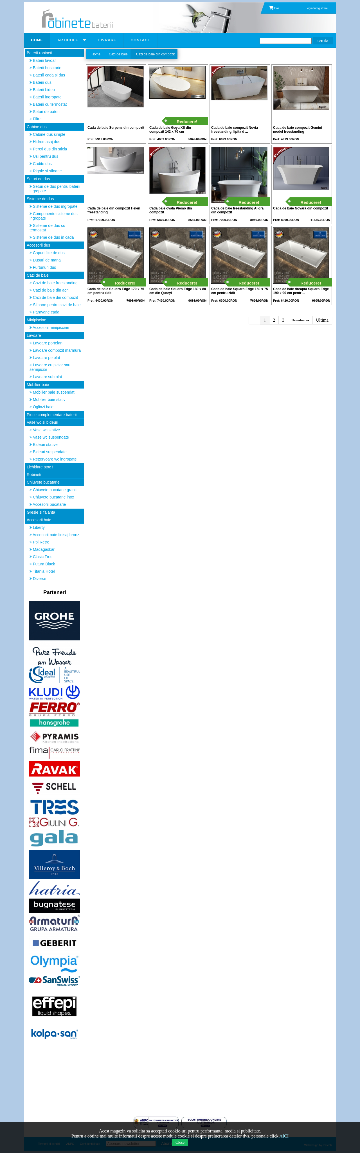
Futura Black (42, 564)
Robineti (34, 474)
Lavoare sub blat (46, 376)
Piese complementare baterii (51, 414)
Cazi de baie (38, 275)
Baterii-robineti (39, 53)
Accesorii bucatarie (48, 504)
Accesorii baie (39, 520)
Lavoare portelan (46, 343)
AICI (284, 1136)
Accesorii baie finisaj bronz (54, 534)
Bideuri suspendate (48, 452)
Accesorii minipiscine (49, 327)
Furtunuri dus (43, 267)
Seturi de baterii (45, 111)
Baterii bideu (42, 89)
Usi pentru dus (44, 156)
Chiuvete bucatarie (43, 482)
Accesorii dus (38, 245)
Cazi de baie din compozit (54, 297)
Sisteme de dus (40, 199)
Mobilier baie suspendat (52, 392)
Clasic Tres (41, 556)
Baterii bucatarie (45, 68)
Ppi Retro (39, 542)
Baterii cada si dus (47, 75)
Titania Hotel (42, 571)
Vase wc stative (45, 430)
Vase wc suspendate (49, 437)
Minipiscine (36, 320)
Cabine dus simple (47, 134)
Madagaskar (42, 549)
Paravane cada (44, 312)
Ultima (322, 320)
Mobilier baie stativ (48, 399)
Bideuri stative (44, 444)
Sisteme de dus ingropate (54, 206)
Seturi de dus (38, 179)
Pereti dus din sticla (48, 149)
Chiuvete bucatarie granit (53, 490)
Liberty (37, 527)
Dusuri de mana (45, 260)
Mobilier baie (38, 384)
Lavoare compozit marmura (55, 350)
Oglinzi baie (41, 407)
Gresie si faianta (41, 512)
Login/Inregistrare (317, 8)
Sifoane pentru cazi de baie (55, 305)
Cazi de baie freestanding (54, 283)
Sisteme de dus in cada (52, 237)
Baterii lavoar (43, 60)
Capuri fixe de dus (47, 253)
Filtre (36, 119)
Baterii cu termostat (48, 104)
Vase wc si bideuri (42, 422)
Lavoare (34, 335)
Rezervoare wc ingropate (53, 459)
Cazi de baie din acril (49, 290)
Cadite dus (41, 163)
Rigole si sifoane (46, 171)
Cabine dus (37, 127)
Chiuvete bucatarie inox (52, 497)
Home (95, 54)
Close (180, 1142)
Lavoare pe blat (45, 357)
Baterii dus (40, 82)
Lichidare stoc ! (40, 467)
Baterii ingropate (46, 97)
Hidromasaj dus (45, 141)
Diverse (38, 578)
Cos (274, 8)
